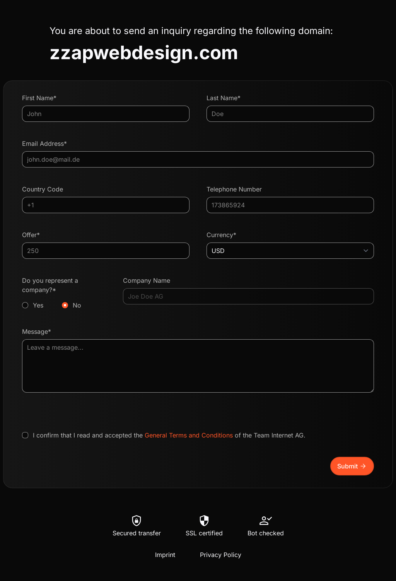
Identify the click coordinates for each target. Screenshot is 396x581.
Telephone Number (234, 189)
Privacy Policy (220, 555)
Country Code (42, 189)
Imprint (165, 555)
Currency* (221, 235)
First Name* (39, 98)
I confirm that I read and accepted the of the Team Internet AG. (169, 435)
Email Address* (44, 143)
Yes (38, 305)
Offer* (31, 235)
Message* (36, 331)
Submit (352, 466)
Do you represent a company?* (64, 293)
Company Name (146, 280)
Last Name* (224, 98)
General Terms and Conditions (189, 435)
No (77, 305)
